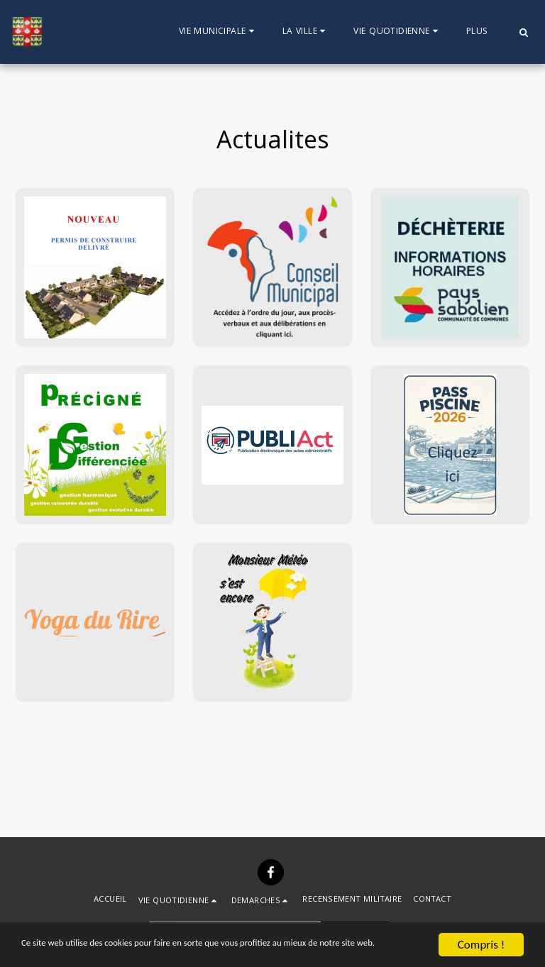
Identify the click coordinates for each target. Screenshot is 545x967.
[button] (218, 32)
